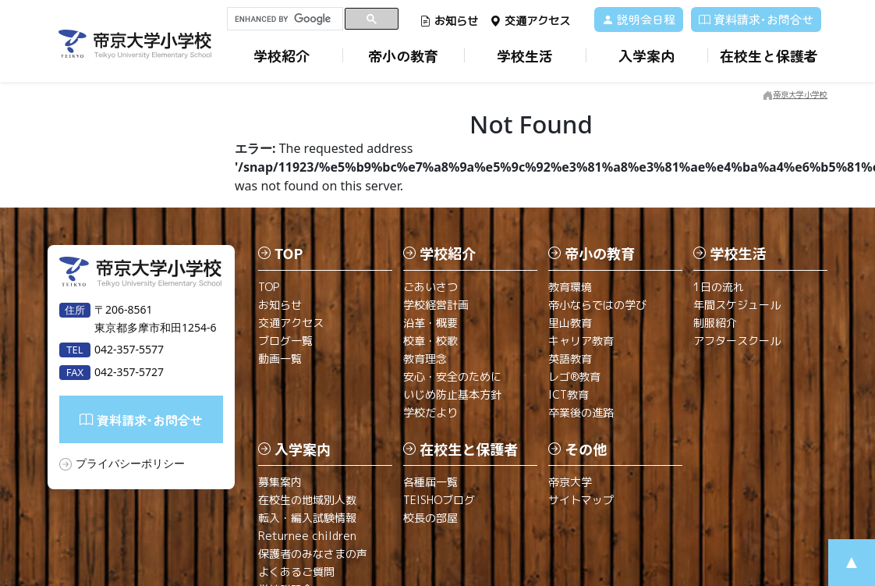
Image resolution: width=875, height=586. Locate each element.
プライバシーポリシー (130, 463)
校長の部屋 (430, 517)
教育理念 (425, 358)
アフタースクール (737, 340)
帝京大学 (570, 481)
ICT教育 (568, 394)
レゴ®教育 (574, 376)
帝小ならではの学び (597, 304)
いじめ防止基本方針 (452, 394)
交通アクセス (530, 20)
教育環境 (570, 286)
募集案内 (280, 481)
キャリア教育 (581, 340)
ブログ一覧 (285, 340)
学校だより (430, 412)
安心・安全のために (452, 376)
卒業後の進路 (581, 412)
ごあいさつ (430, 286)
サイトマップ (581, 499)
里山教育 (570, 322)
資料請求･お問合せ (756, 19)
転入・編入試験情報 (307, 517)
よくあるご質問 (296, 571)
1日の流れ (718, 286)
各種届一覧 (430, 481)
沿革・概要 (430, 322)
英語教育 (570, 358)
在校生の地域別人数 (307, 499)
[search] (285, 18)
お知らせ (449, 20)
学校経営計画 (436, 304)
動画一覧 (280, 358)
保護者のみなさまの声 (312, 553)
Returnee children (307, 535)
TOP (268, 286)
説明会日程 (638, 19)
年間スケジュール (737, 304)
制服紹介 (715, 322)
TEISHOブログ (439, 499)
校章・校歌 (430, 340)
